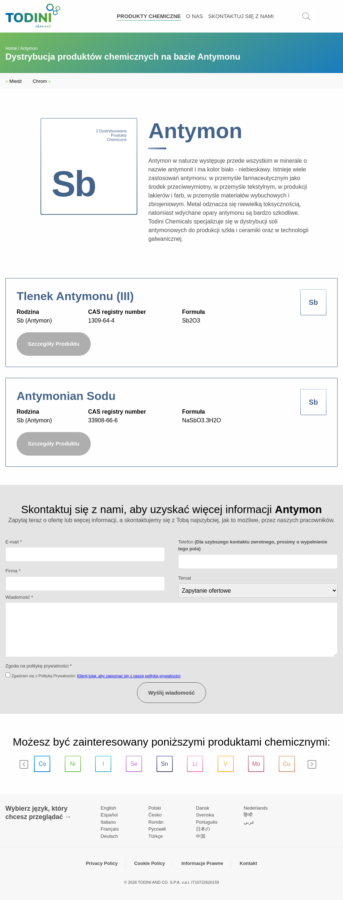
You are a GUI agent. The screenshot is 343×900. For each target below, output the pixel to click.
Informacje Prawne (202, 863)
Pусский (157, 829)
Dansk (202, 808)
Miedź (13, 81)
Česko (155, 815)
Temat (184, 578)
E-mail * (13, 542)
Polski (154, 808)
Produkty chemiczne (149, 16)
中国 (200, 836)
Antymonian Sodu (66, 395)
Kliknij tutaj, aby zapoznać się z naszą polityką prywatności (128, 676)
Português (206, 822)
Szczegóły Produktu (54, 344)
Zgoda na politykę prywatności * (38, 666)
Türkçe (155, 836)
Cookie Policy (149, 863)
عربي (249, 822)
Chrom (42, 81)
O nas (194, 16)
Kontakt (248, 863)
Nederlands (256, 808)
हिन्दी (248, 815)
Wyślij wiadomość (171, 693)
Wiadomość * (19, 597)
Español (109, 815)
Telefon (252, 545)
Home (11, 48)
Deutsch (109, 836)
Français (110, 829)
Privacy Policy (102, 863)
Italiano (108, 822)
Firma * (13, 570)
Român (155, 822)
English (108, 808)
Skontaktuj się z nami (241, 16)
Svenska (205, 815)
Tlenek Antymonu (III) (75, 296)
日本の (203, 829)
